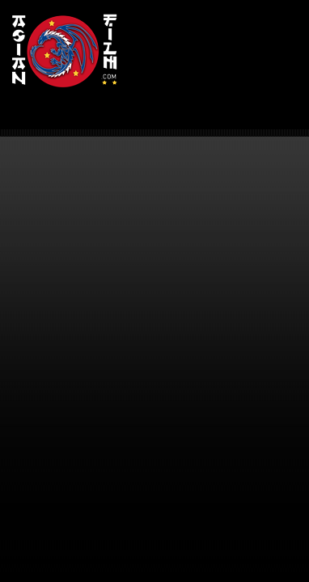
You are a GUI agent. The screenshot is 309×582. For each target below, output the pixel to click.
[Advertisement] (217, 56)
